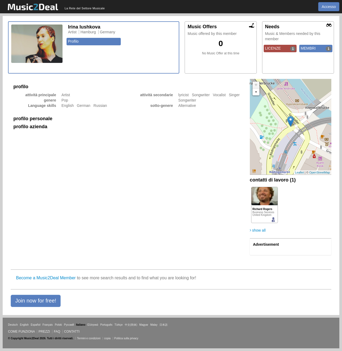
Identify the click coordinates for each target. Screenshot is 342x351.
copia (107, 338)
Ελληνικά (92, 324)
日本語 (164, 324)
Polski (58, 324)
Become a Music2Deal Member (46, 278)
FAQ (57, 331)
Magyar (143, 324)
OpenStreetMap (319, 172)
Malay (154, 324)
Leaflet (299, 172)
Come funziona (21, 331)
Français (47, 324)
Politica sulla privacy (126, 338)
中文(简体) (131, 324)
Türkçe (119, 324)
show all (258, 230)
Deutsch (13, 324)
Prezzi (44, 331)
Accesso (329, 7)
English (24, 324)
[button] (36, 301)
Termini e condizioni (88, 338)
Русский (69, 324)
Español (35, 324)
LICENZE (280, 48)
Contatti (72, 331)
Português (106, 324)
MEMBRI (316, 48)
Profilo (73, 41)
